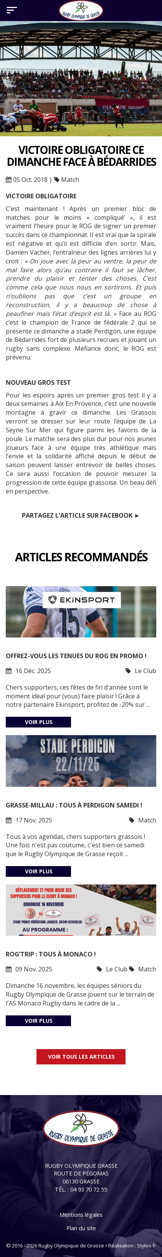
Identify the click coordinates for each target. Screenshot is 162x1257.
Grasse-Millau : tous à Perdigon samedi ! (74, 805)
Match (70, 179)
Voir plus (39, 722)
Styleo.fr (146, 1245)
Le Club (145, 671)
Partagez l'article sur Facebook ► (81, 515)
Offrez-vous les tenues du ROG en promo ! (76, 656)
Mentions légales (81, 1214)
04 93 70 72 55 (88, 1189)
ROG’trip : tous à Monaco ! (51, 954)
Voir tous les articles (81, 1056)
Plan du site (81, 1228)
